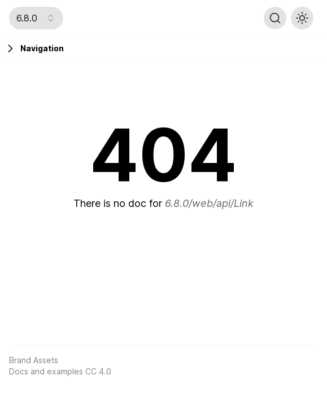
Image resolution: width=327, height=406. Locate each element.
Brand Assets (33, 360)
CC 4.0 (98, 371)
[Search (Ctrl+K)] (275, 18)
